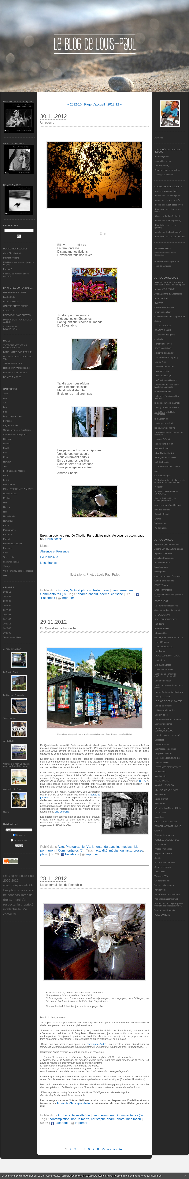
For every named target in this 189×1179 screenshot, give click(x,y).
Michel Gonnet (161, 799)
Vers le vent (159, 890)
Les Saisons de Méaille (14, 471)
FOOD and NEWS (162, 348)
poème (104, 594)
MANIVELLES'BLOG (164, 785)
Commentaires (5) (130, 1115)
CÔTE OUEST (161, 601)
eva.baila (158, 339)
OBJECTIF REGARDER (165, 821)
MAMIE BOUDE (161, 781)
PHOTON (158, 487)
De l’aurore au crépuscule (166, 606)
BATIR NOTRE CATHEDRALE (17, 352)
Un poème (47, 122)
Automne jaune (161, 156)
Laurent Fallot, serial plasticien (168, 692)
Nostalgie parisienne (163, 174)
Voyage (6, 566)
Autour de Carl (161, 298)
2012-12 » (114, 104)
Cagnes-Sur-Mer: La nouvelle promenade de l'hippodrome (17, 765)
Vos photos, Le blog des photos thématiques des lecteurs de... (169, 904)
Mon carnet (159, 803)
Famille (6, 448)
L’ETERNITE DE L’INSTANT (167, 767)
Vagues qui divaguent (164, 885)
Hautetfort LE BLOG (163, 646)
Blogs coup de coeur (12, 416)
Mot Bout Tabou (161, 462)
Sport (5, 553)
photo (44, 854)
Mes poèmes (9, 484)
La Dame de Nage (162, 375)
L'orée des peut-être (163, 669)
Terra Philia (159, 871)
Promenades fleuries (12, 543)
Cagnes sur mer (10, 425)
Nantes (6, 507)
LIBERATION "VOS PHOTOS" (17, 315)
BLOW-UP (159, 303)
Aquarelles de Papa (12, 789)
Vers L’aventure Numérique (167, 894)
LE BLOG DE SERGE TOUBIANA (164, 413)
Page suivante (112, 1149)
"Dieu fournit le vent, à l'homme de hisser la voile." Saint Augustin (169, 283)
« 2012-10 (74, 104)
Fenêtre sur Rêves (163, 344)
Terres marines (10, 718)
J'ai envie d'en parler (163, 353)
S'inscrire (19, 835)
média (113, 850)
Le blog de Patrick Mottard (166, 407)
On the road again (162, 475)
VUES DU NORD (162, 915)
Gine (157, 216)
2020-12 (7, 624)
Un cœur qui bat (161, 881)
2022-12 (7, 592)
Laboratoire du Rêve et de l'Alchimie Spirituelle (166, 386)
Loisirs (6, 480)
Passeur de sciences (164, 835)
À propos (158, 138)
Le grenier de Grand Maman (167, 719)
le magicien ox (161, 419)
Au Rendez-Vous (162, 562)
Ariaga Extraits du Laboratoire (168, 294)
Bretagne (7, 421)
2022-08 (7, 601)
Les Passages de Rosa (165, 749)
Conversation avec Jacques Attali (169, 316)
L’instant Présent (11, 258)
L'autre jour (159, 660)
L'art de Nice (160, 362)
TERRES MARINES (12, 363)
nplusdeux (159, 817)
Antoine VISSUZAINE (164, 289)
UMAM (157, 519)
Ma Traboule (160, 771)
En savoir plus (154, 1175)
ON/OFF (158, 831)
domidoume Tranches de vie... (168, 610)
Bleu (5, 407)
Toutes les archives (12, 637)
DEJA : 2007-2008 (162, 325)
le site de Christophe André (73, 1103)
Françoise (159, 209)
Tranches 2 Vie (161, 876)
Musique (7, 498)
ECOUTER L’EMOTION (165, 619)
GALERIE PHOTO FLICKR (15, 306)
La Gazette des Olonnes (165, 380)
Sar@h (157, 858)
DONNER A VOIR (162, 330)
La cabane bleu (161, 371)
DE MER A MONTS (12, 377)
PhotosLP (7, 269)
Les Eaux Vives (161, 744)
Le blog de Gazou (162, 696)
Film (5, 453)
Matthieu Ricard (161, 448)
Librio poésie (53, 539)
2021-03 (7, 619)
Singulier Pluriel (161, 514)
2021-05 (7, 614)
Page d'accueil (94, 104)
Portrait (6, 539)
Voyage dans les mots (164, 910)
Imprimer (66, 598)
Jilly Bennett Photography (166, 357)
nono (156, 471)
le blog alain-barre (162, 391)
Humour (7, 462)
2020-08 (7, 628)
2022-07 (7, 605)
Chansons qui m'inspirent (15, 434)
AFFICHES (8, 741)
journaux (126, 850)
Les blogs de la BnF (163, 423)
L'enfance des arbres (164, 366)
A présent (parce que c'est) (166, 544)
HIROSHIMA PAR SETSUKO (16, 368)
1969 (5, 393)
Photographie (9, 530)
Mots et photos (10, 493)
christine (117, 594)
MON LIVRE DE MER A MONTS (18, 489)
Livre (5, 475)
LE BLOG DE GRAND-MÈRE (168, 701)
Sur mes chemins (162, 867)
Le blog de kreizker (163, 706)
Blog (5, 412)
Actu (5, 398)
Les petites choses (163, 753)
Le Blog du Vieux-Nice (164, 710)
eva (157, 191)
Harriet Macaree (161, 642)
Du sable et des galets (164, 335)
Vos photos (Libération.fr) (166, 899)
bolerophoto (159, 571)
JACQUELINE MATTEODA (167, 656)
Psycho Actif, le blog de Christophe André (165, 499)
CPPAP (143, 781)
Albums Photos (12, 649)
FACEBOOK (9, 297)
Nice (5, 512)
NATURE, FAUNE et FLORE (167, 808)
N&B (5, 503)
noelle (158, 196)
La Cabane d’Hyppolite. (14, 695)
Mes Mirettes (160, 794)
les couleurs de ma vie (164, 428)
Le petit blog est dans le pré (167, 735)
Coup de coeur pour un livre (167, 170)
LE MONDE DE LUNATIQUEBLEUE (163, 729)
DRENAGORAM (162, 615)
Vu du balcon (160, 528)
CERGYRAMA (161, 585)
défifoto (6, 443)
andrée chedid (88, 594)
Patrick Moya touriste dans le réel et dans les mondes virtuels (169, 481)
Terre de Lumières (162, 266)
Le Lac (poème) (161, 165)
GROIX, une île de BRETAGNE (168, 637)
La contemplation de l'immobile (61, 884)
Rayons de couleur (163, 853)
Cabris (6, 812)
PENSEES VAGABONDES (166, 840)
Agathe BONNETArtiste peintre (168, 549)
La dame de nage (162, 681)
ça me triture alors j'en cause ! (168, 576)
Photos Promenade (163, 849)
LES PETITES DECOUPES (167, 758)
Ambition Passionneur (164, 558)
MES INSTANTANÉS (164, 453)
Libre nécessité (161, 762)
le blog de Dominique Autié (166, 261)
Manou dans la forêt (163, 444)
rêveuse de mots (162, 510)
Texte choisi (8, 557)
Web (5, 575)
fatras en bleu (160, 633)
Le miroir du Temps (163, 724)
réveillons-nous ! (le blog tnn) (167, 505)
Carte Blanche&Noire (13, 253)
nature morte (80, 1119)
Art (4, 403)
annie (157, 200)
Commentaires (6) (70, 850)
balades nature (161, 567)
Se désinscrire (19, 840)
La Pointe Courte (11, 672)
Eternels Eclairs (161, 628)
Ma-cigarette (160, 776)
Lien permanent (123, 590)
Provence (7, 548)
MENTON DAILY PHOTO (166, 790)
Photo (6, 525)
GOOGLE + (8, 310)
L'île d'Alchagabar (162, 665)
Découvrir (7, 439)
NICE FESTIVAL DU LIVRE (167, 466)
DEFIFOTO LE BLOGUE (14, 292)
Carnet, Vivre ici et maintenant (17, 430)
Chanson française (163, 590)
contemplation (59, 1119)
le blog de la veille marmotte (167, 403)
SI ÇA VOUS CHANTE (165, 862)
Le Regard (159, 740)
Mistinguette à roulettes (165, 457)
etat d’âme (159, 624)
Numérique (8, 521)
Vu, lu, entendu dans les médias (18, 571)
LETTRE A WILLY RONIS (15, 372)
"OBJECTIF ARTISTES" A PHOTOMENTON (15, 346)
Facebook (70, 854)
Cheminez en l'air (162, 312)
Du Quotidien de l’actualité (58, 628)
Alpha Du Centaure (163, 553)
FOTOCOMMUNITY (12, 301)
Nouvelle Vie (9, 516)
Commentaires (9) (53, 594)
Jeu (5, 466)
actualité (101, 850)
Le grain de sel (161, 715)
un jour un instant (11, 562)
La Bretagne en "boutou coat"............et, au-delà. (165, 675)
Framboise (160, 225)
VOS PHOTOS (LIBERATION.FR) (11, 327)
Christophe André (97, 1044)
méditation (133, 1119)
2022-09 (7, 596)
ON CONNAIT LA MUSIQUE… (168, 826)
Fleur (5, 457)
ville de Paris (62, 811)
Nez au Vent (160, 812)
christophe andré (103, 1119)
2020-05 (7, 633)
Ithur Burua (159, 651)
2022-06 (7, 610)
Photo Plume (160, 844)
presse (138, 850)
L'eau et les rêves (162, 161)
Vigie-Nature (160, 523)
